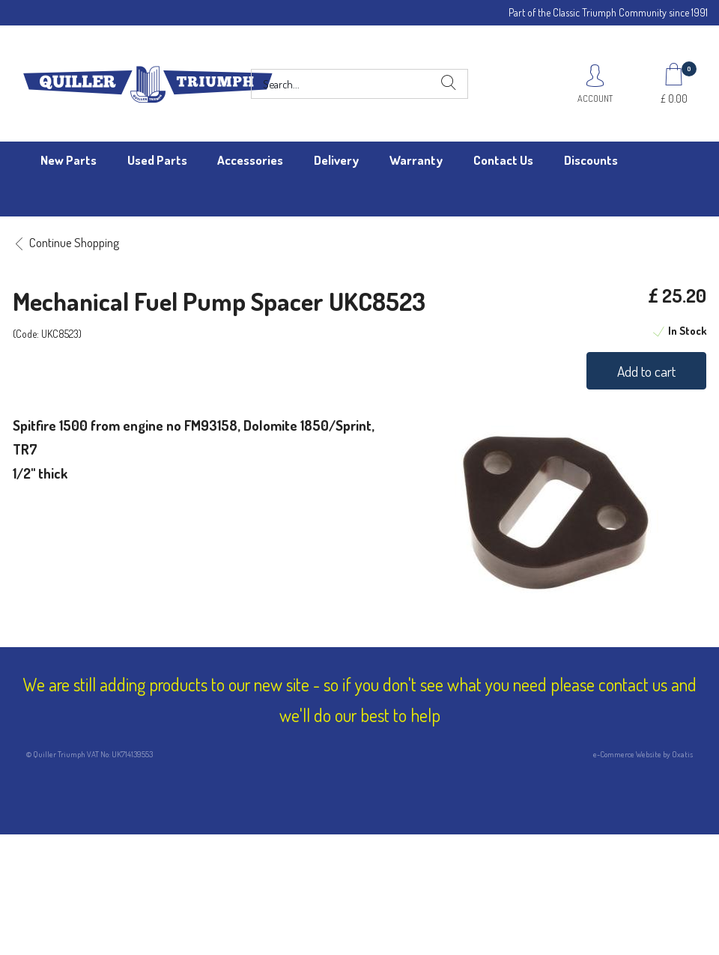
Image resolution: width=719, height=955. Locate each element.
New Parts (68, 160)
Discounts (591, 160)
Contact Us (503, 160)
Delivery (336, 160)
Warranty (416, 160)
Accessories (250, 160)
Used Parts (157, 160)
